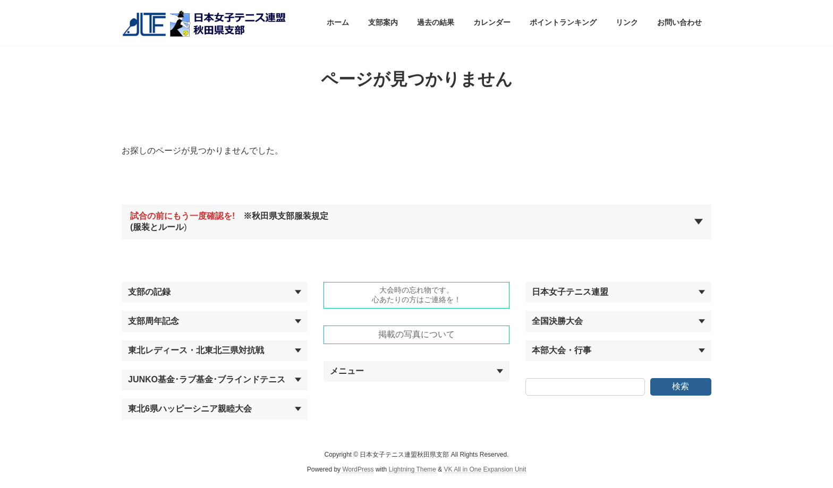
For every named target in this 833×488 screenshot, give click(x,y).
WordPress (357, 469)
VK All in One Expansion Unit (485, 469)
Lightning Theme (412, 469)
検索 (680, 386)
